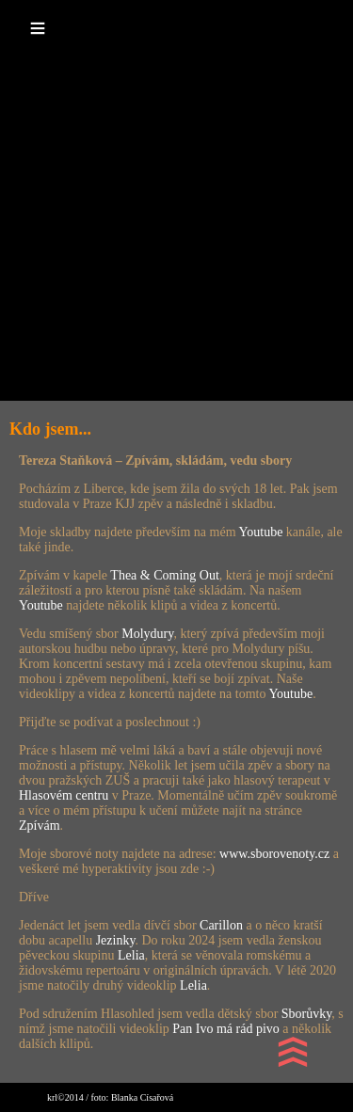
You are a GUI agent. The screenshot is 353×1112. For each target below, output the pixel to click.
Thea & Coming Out (164, 575)
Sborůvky (306, 1014)
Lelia (131, 955)
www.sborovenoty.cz (274, 854)
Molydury (147, 634)
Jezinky (116, 940)
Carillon (221, 925)
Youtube (261, 532)
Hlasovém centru (63, 795)
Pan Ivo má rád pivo (227, 1029)
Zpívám (39, 825)
